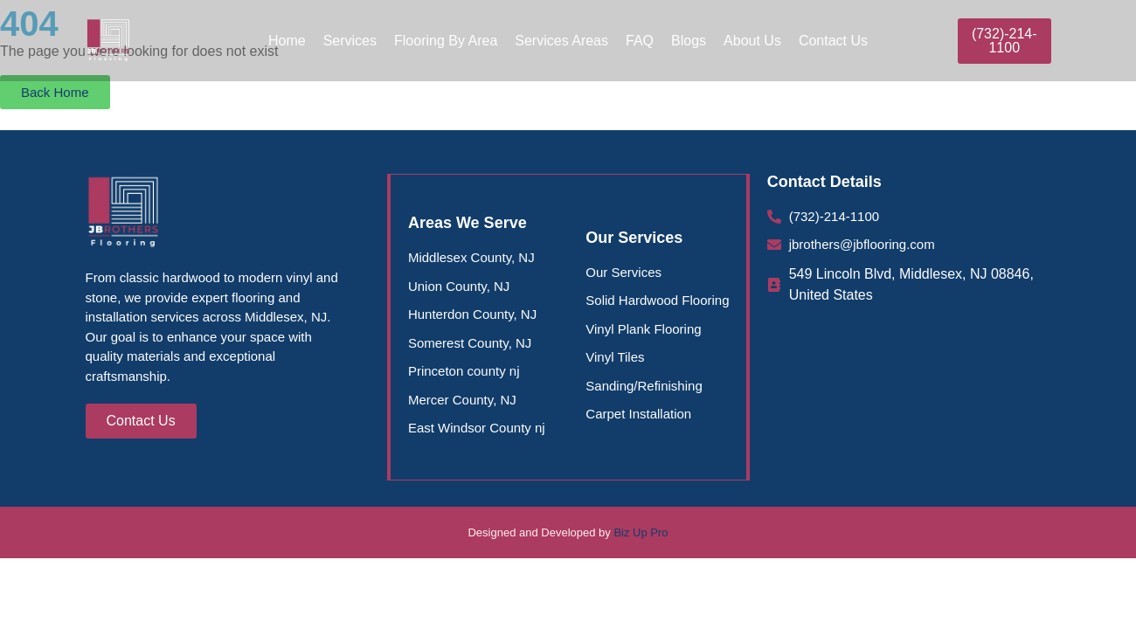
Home (287, 40)
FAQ (640, 40)
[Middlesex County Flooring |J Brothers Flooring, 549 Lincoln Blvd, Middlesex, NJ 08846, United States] (909, 401)
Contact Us (833, 40)
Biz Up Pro (640, 532)
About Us (752, 40)
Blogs (688, 40)
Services (350, 40)
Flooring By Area (445, 40)
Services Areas (561, 40)
